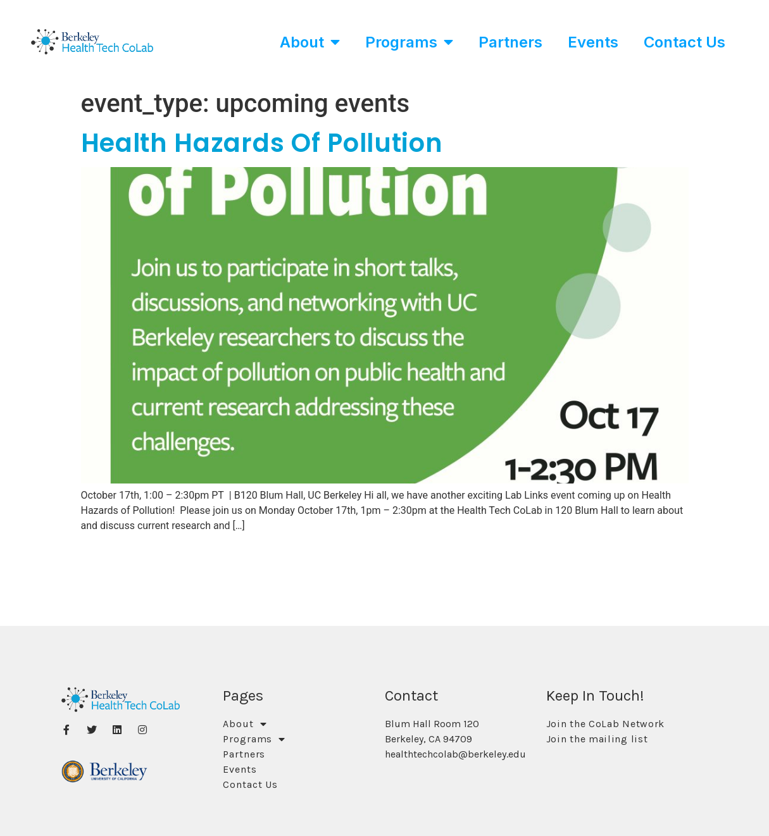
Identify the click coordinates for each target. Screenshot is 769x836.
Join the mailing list (597, 739)
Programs (409, 42)
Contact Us (684, 42)
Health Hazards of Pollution (262, 143)
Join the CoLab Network (605, 724)
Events (593, 42)
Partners (510, 42)
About (310, 42)
